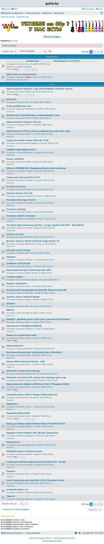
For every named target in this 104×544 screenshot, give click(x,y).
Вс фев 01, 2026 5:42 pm (45, 499)
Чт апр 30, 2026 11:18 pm (43, 134)
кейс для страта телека (18, 250)
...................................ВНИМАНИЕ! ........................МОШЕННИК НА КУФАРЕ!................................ (52, 61)
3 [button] (98, 51)
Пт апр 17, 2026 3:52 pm (46, 219)
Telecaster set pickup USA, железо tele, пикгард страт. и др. (36, 377)
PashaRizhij (29, 219)
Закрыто (10, 496)
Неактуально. (13, 442)
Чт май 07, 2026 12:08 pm (41, 102)
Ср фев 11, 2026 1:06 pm (43, 454)
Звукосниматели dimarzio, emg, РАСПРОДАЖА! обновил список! (39, 89)
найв (27, 306)
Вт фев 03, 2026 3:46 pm (43, 492)
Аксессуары (52, 36)
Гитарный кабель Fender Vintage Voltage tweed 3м (31, 394)
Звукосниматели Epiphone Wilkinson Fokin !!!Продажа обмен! (37, 384)
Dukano (28, 92)
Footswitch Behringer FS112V (21, 200)
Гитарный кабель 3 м (17, 489)
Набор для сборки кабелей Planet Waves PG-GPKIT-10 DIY (35, 423)
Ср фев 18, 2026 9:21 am (42, 416)
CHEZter (28, 426)
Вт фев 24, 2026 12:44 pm (42, 387)
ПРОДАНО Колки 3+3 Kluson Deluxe (24, 451)
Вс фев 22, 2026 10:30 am (41, 397)
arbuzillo (28, 454)
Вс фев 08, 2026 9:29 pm (44, 465)
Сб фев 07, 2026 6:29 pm (41, 474)
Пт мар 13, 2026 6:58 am (45, 329)
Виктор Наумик (31, 143)
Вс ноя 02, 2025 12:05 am (43, 92)
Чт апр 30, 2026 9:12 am (48, 143)
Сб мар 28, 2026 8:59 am (49, 280)
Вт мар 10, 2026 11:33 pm (44, 349)
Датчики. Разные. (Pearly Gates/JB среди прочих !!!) (32, 241)
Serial (27, 416)
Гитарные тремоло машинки (20, 216)
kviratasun (29, 329)
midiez (27, 355)
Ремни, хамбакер (15, 159)
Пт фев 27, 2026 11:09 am (43, 364)
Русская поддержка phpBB (52, 541)
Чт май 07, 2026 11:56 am (45, 109)
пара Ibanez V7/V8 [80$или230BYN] (24, 326)
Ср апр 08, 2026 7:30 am (44, 260)
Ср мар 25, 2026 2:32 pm (45, 293)
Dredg (27, 273)
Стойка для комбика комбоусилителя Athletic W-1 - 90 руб (36, 462)
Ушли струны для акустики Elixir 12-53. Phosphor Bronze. (35, 480)
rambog (28, 266)
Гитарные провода (16, 209)
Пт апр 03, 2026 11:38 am (43, 266)
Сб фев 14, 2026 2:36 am (44, 426)
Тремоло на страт (15, 234)
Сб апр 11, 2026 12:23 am (46, 244)
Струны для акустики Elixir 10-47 (23, 177)
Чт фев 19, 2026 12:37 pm (44, 407)
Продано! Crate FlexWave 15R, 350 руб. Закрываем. (32, 433)
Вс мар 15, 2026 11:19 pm (41, 313)
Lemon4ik (29, 203)
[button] (101, 52)
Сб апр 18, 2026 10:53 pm (43, 212)
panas (27, 387)
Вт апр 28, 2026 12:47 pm (44, 180)
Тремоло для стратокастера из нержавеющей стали (32, 115)
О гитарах (28, 67)
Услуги (26, 80)
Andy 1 (28, 364)
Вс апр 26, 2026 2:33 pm (44, 203)
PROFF (28, 125)
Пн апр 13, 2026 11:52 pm (44, 228)
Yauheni (28, 189)
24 (33, 70)
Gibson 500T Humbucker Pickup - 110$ (25, 361)
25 (36, 70)
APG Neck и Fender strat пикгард (22, 371)
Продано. (11, 257)
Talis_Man (29, 293)
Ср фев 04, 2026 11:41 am (41, 483)
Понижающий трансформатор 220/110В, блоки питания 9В (36, 290)
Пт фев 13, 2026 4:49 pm (45, 436)
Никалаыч (29, 436)
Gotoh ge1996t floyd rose (18, 106)
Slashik (28, 134)
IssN (27, 102)
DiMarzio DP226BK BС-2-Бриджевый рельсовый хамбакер (36, 168)
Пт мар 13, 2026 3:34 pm (41, 322)
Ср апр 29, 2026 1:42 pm (43, 162)
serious (28, 77)
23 (29, 70)
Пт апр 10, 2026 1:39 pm (40, 253)
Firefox (28, 286)
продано (10, 303)
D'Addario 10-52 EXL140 (18, 263)
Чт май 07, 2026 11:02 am (41, 118)
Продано (10, 471)
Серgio (28, 299)
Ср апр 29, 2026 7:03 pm (44, 152)
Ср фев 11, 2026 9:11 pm (46, 445)
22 (26, 70)
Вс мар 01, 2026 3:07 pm (42, 355)
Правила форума (9, 46)
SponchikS (29, 109)
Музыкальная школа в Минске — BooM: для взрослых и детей (52, 538)
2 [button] (94, 51)
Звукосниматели (14, 345)
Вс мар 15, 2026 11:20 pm (41, 306)
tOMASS (28, 237)
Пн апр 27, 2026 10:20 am (45, 196)
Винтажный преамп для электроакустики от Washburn (34, 352)
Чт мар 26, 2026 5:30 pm (42, 286)
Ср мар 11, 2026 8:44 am (42, 338)
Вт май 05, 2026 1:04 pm (43, 125)
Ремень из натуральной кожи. (21, 335)
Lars (26, 64)
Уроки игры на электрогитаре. (21, 74)
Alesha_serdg (30, 374)
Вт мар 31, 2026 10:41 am (42, 273)
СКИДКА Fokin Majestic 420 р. (21, 149)
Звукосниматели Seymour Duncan (23, 122)
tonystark (28, 228)
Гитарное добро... (15, 277)
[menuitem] (14, 9)
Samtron (28, 407)
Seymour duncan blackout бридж (22, 297)
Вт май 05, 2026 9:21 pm (40, 64)
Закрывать (11, 404)
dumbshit (28, 465)
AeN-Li (28, 338)
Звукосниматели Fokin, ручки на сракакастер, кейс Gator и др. (38, 131)
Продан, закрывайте (16, 283)
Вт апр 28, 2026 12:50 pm (44, 171)
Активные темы (23, 17)
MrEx (27, 322)
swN (26, 253)
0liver (27, 474)
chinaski (14, 41)
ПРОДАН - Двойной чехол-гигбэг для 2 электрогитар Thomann (38, 319)
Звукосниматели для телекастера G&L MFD (28, 270)
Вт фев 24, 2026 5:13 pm (47, 380)
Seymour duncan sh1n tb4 (19, 193)
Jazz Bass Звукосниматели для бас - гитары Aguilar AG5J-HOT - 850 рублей (45, 225)
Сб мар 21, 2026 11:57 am (43, 299)
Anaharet (28, 349)
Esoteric (28, 162)
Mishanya (29, 152)
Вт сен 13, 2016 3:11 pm (42, 77)
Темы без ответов (8, 17)
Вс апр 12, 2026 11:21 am (44, 237)
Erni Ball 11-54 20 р (15, 186)
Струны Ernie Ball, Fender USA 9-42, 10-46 (27, 140)
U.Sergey (28, 171)
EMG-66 (10, 310)
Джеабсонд (29, 244)
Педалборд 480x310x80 (18, 413)
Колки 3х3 (11, 99)
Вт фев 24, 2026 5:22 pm (47, 374)
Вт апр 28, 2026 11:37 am (43, 189)
